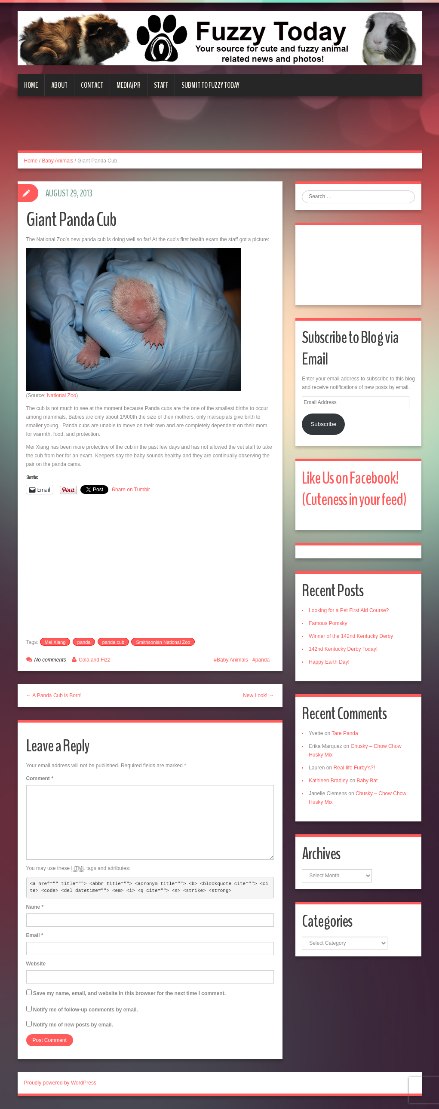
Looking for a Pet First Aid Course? (349, 610)
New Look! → (258, 695)
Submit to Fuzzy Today (210, 85)
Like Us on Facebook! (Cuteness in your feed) (354, 489)
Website (36, 964)
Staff (161, 85)
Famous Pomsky (328, 623)
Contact (92, 85)
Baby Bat (367, 781)
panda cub (113, 642)
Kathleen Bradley (328, 781)
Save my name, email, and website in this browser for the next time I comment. (129, 993)
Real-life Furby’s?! (354, 768)
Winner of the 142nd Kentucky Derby (351, 636)
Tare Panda (345, 733)
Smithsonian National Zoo (163, 642)
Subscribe (323, 424)
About (59, 85)
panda (84, 642)
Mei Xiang (55, 642)
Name (35, 907)
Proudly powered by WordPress (60, 1083)
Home (31, 85)
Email (34, 935)
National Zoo (61, 395)
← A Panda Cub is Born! (54, 695)
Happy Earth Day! (329, 662)
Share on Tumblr (131, 490)
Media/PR (129, 85)
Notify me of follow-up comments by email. (85, 1010)
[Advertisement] (219, 128)
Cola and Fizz (94, 660)
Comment (39, 778)
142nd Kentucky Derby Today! (343, 649)
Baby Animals (58, 161)
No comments (50, 660)
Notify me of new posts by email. (73, 1025)
